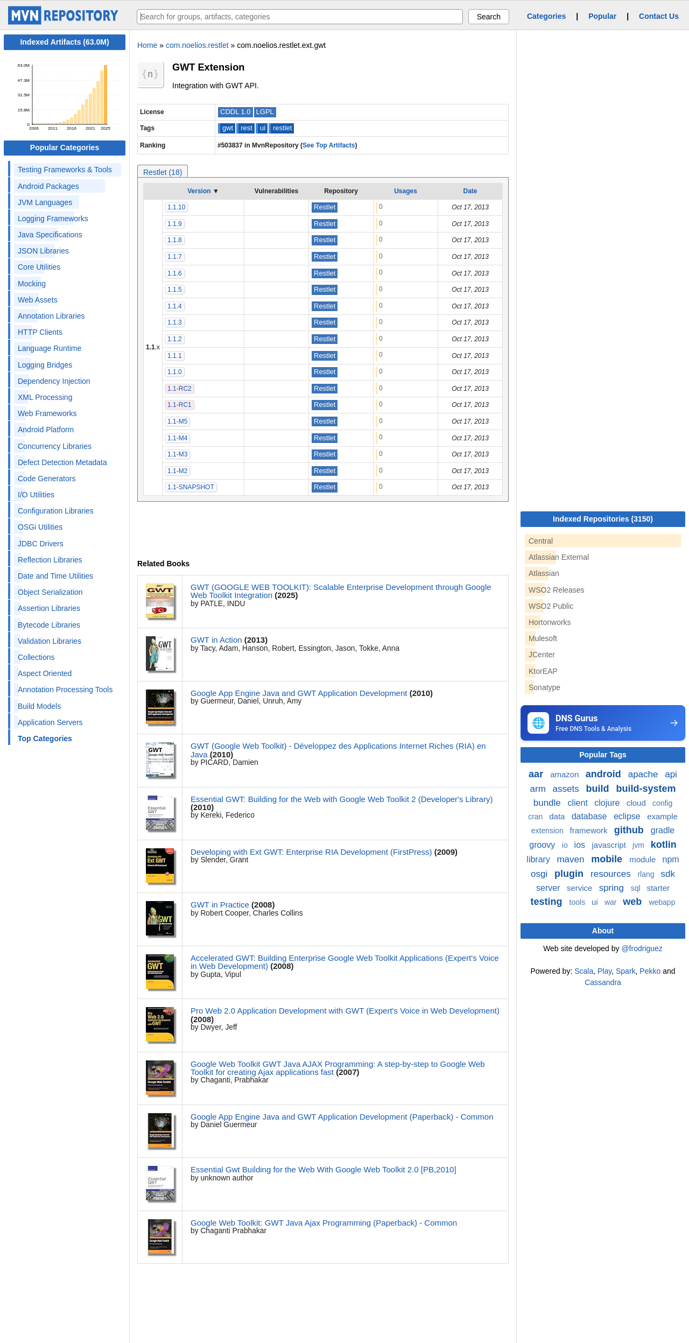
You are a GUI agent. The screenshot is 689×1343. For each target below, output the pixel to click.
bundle (548, 803)
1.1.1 (174, 356)
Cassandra (603, 982)
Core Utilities (39, 267)
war (611, 902)
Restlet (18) (162, 172)
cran (536, 816)
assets (567, 789)
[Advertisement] (601, 1069)
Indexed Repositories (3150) (603, 519)
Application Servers (50, 722)
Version (198, 191)
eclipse (628, 816)
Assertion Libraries (49, 608)
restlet (282, 128)
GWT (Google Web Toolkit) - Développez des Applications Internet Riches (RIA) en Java (338, 749)
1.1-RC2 (179, 388)
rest (246, 128)
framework (590, 830)
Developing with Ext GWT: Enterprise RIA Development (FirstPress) (311, 851)
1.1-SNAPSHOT (190, 487)
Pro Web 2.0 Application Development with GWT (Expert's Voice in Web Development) (345, 1010)
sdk (667, 874)
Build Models (39, 706)
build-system (646, 788)
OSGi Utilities (40, 527)
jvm (639, 845)
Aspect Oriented (45, 673)
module (643, 859)
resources (611, 874)
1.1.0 (174, 372)
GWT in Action (216, 639)
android (605, 774)
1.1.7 (174, 257)
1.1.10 (176, 207)
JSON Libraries (43, 251)
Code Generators (46, 478)
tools (578, 902)
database (590, 816)
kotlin (664, 844)
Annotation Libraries (51, 316)
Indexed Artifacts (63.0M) (64, 42)
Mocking (32, 283)
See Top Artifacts (329, 145)
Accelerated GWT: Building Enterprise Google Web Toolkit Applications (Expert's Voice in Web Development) (345, 962)
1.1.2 (174, 339)
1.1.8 (174, 240)
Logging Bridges (45, 365)
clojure (608, 802)
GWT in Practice (220, 904)
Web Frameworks (47, 413)
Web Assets (38, 300)
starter (658, 887)
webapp (662, 902)
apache (644, 774)
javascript (610, 844)
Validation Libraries (49, 641)
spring (613, 888)
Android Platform (46, 429)
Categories (546, 16)
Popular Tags (603, 754)
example (662, 816)
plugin (570, 873)
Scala (583, 971)
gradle (662, 830)
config (662, 803)
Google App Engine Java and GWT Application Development (299, 693)
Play (604, 971)
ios (581, 844)
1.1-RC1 (179, 405)
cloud (637, 802)
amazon (565, 774)
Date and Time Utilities (55, 576)
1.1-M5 (177, 421)
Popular (602, 16)
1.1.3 (174, 322)
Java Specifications (50, 234)
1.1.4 (174, 306)
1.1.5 (174, 289)
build (598, 788)
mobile (608, 859)
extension (548, 830)
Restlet (324, 207)
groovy (543, 844)
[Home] (64, 22)
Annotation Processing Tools (65, 689)
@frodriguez (641, 948)
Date (470, 191)
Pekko (649, 971)
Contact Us (659, 16)
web (633, 901)
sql (637, 888)
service (581, 887)
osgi (540, 874)
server (549, 887)
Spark (626, 971)
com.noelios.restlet (197, 45)
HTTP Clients (40, 332)
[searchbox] (300, 16)
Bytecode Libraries (49, 625)
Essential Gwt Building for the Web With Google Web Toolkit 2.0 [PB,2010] (323, 1169)
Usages (405, 191)
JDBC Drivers (41, 543)
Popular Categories (64, 147)
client (579, 802)
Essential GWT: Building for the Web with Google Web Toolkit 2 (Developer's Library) (342, 799)
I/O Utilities (36, 494)
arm (539, 789)
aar (537, 774)
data (558, 816)
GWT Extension (208, 67)
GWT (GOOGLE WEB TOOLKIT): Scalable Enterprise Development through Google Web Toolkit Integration (341, 591)
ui (262, 128)
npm (671, 859)
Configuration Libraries (56, 511)
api (671, 774)
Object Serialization (50, 592)
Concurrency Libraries (55, 446)
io (566, 845)
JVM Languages (45, 202)
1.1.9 (174, 224)
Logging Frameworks (53, 218)
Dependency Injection (54, 381)
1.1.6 (174, 273)
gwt (227, 128)
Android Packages (48, 186)
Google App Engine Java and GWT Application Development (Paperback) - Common (342, 1116)
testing (548, 901)
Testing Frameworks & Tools (65, 169)
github (630, 830)
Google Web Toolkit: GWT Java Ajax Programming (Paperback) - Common (324, 1222)
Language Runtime (49, 348)
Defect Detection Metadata (62, 462)
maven (572, 859)
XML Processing (45, 397)
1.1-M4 (177, 438)
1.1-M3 (177, 454)
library (539, 859)
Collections (36, 657)
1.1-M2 (177, 471)
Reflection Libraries (50, 560)
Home (147, 45)
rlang (646, 874)
